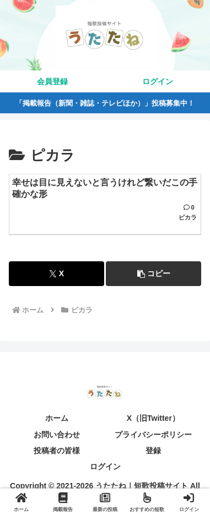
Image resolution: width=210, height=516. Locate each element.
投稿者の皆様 (57, 450)
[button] (153, 273)
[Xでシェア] (56, 273)
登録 (153, 450)
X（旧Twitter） (153, 418)
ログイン (105, 466)
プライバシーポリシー (153, 434)
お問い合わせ (57, 434)
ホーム (56, 418)
